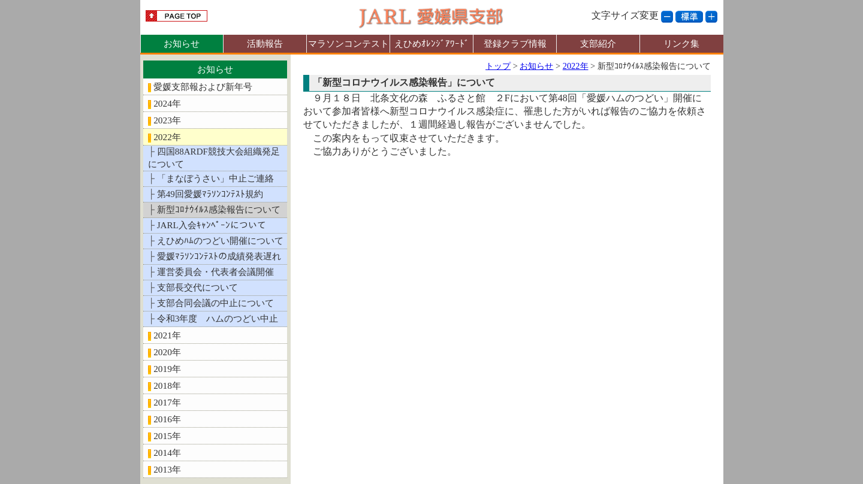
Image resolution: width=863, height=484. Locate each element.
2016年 (167, 419)
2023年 (167, 120)
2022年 (167, 137)
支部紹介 (598, 43)
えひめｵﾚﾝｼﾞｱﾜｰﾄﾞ (431, 43)
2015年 (167, 436)
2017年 (167, 402)
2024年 (167, 103)
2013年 (167, 469)
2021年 (167, 335)
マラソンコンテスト (348, 43)
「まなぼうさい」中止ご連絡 (215, 178)
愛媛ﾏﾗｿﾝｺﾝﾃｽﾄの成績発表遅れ (219, 256)
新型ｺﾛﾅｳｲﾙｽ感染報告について (218, 209)
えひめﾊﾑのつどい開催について (220, 241)
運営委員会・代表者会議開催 (215, 272)
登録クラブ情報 (515, 43)
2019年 (167, 369)
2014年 (167, 452)
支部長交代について (197, 287)
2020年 (167, 352)
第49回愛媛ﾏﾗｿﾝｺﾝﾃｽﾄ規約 (210, 194)
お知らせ (182, 43)
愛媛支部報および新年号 (202, 86)
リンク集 (681, 43)
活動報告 (265, 43)
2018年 (167, 385)
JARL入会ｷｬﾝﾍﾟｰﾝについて (211, 225)
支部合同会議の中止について (215, 303)
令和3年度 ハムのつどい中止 (218, 318)
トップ (498, 66)
